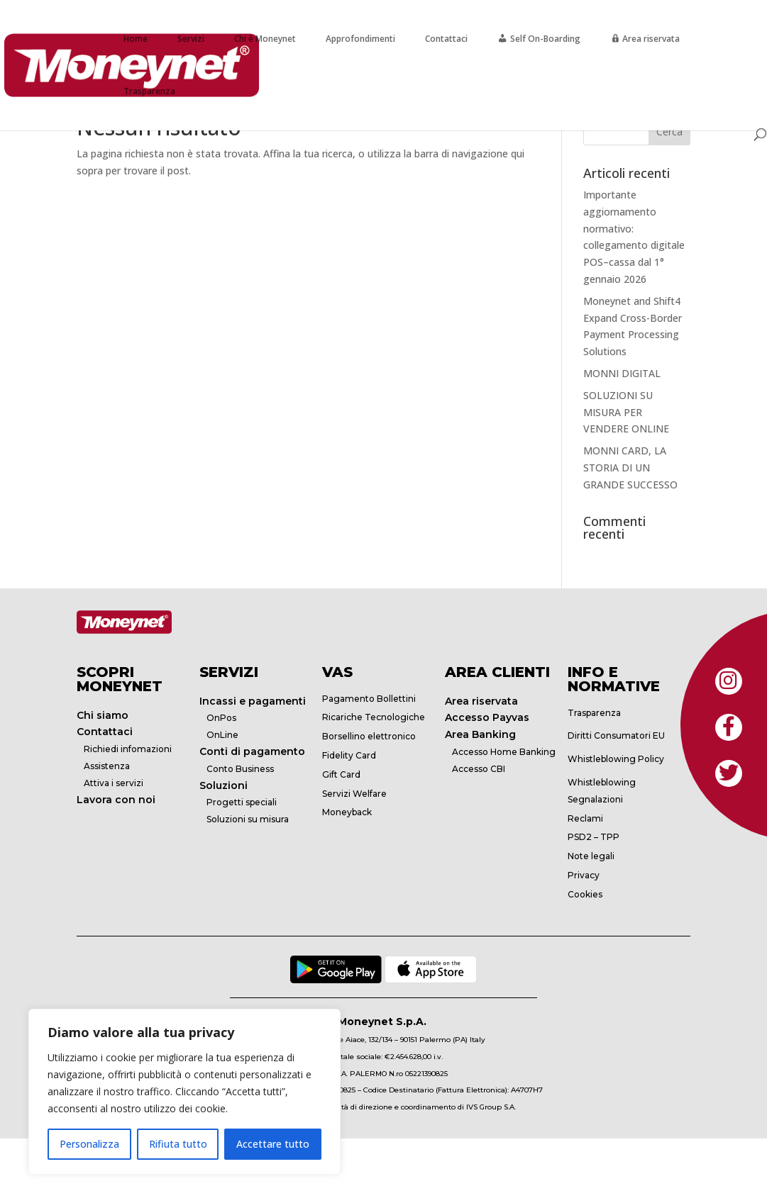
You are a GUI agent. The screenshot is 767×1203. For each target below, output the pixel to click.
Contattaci (446, 39)
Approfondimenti (360, 39)
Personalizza (89, 1144)
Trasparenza (149, 91)
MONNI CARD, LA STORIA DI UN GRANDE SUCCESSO (630, 467)
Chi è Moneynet (265, 39)
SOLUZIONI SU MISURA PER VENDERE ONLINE (626, 412)
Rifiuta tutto (178, 1144)
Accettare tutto (272, 1144)
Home (135, 39)
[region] (184, 1092)
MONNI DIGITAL (622, 373)
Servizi (190, 39)
